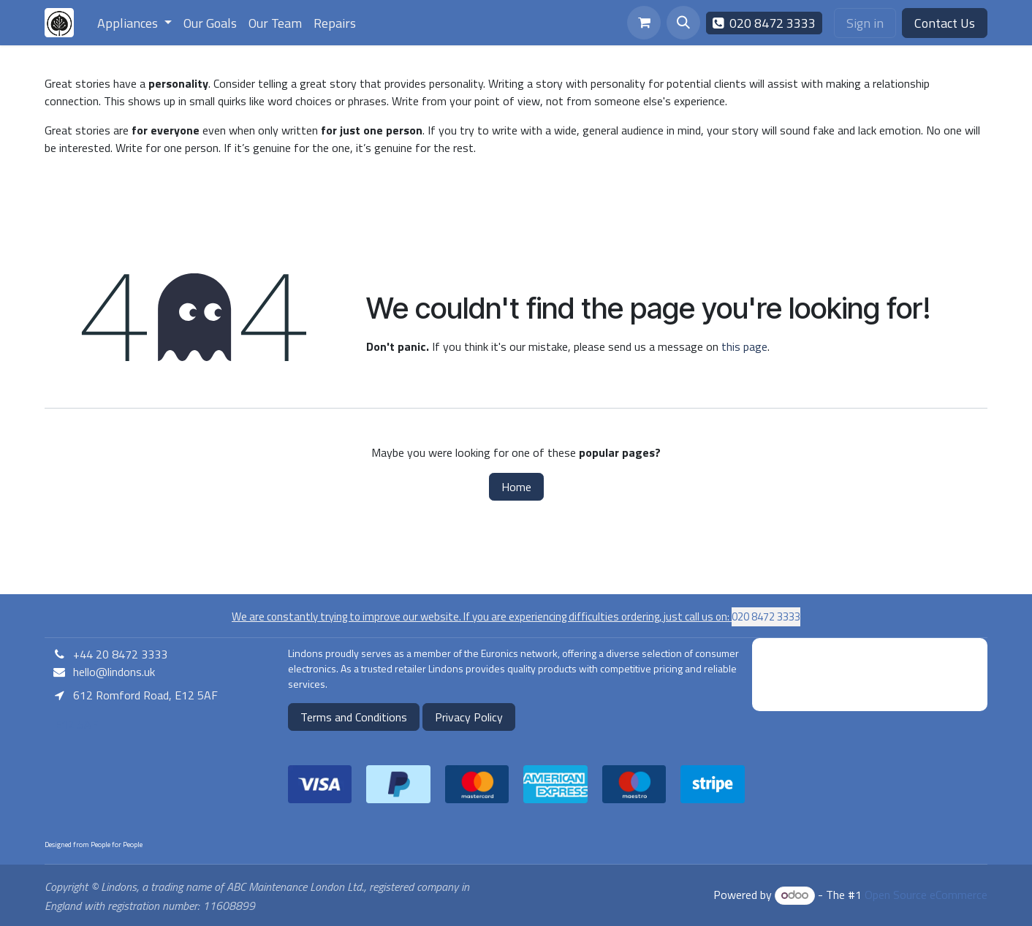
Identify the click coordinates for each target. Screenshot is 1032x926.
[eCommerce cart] (644, 22)
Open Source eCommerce (926, 894)
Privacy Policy (469, 717)
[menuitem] (134, 23)
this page (744, 346)
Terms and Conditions (353, 717)
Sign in (865, 23)
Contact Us (944, 23)
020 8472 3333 (764, 23)
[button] (683, 22)
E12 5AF (75, 724)
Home (516, 487)
